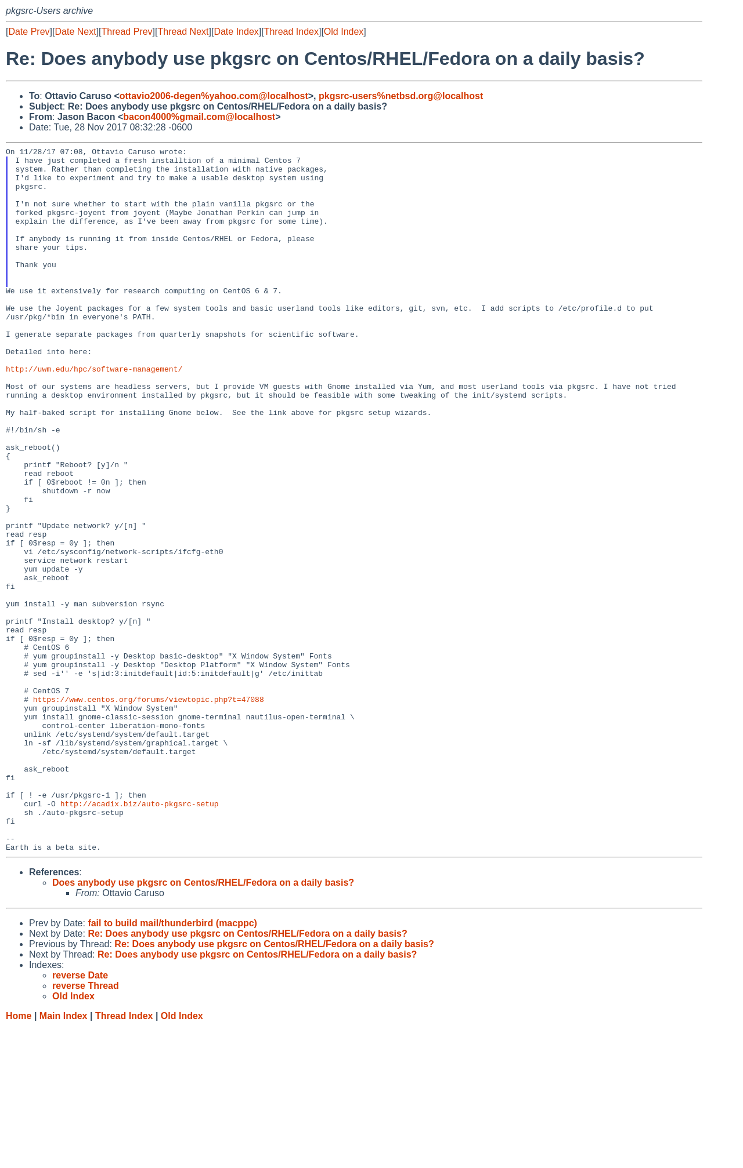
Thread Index (291, 32)
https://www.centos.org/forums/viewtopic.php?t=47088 (148, 810)
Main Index (63, 1157)
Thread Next (182, 32)
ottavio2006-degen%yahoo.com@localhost (214, 96)
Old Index (343, 32)
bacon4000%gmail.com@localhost (199, 117)
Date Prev (28, 32)
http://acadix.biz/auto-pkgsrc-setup (139, 935)
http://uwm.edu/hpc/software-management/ (94, 414)
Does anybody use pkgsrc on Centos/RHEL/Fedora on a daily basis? (203, 1023)
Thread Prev (127, 32)
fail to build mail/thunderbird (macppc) (172, 1064)
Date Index (236, 32)
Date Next (75, 32)
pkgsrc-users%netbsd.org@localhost (401, 96)
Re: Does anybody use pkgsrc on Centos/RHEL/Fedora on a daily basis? (247, 1074)
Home (18, 1157)
